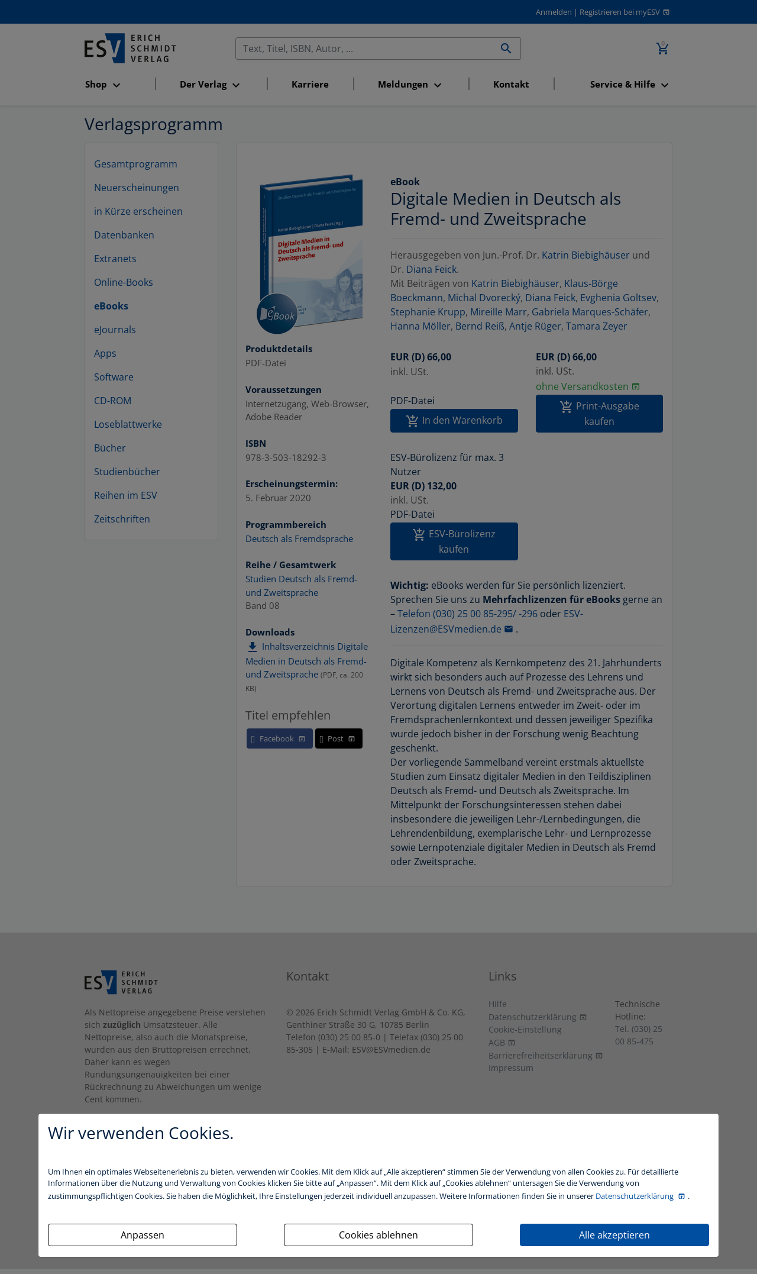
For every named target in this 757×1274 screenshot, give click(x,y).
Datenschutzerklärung (635, 1196)
